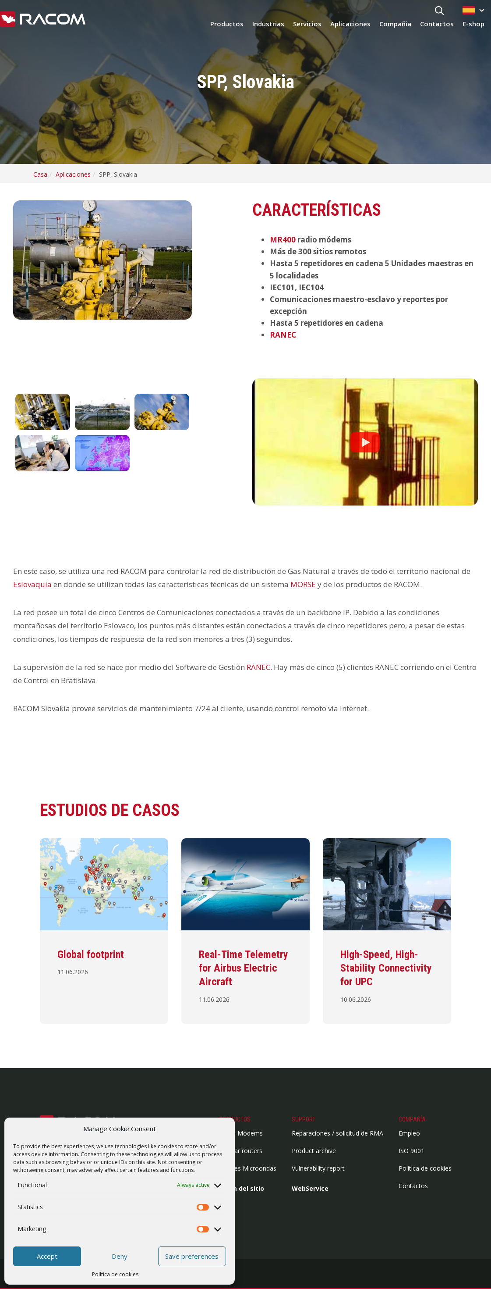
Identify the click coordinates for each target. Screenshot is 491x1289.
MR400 (283, 240)
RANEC (283, 335)
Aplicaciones (350, 23)
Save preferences (192, 1256)
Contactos (437, 23)
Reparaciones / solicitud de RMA (337, 1133)
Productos (227, 23)
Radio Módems (241, 1133)
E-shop (473, 23)
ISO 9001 (411, 1151)
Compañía (412, 1119)
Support (303, 1119)
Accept (47, 1256)
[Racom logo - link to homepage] (42, 19)
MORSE (303, 584)
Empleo (409, 1133)
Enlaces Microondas (247, 1168)
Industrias (268, 23)
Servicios (307, 23)
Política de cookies (115, 1274)
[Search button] (439, 11)
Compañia (395, 23)
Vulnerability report (318, 1168)
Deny (119, 1256)
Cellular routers (240, 1151)
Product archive (314, 1151)
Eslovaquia (32, 584)
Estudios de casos (110, 810)
